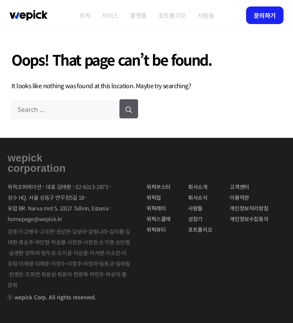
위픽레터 (156, 208)
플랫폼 (138, 15)
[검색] (128, 108)
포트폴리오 (172, 15)
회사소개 (197, 187)
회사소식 (197, 197)
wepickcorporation (37, 163)
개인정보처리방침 (249, 208)
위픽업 (153, 197)
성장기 (195, 219)
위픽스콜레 (158, 219)
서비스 (110, 15)
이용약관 (239, 197)
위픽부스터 (158, 187)
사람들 (206, 15)
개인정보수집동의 (249, 219)
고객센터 (239, 187)
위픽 (84, 15)
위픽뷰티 (156, 229)
